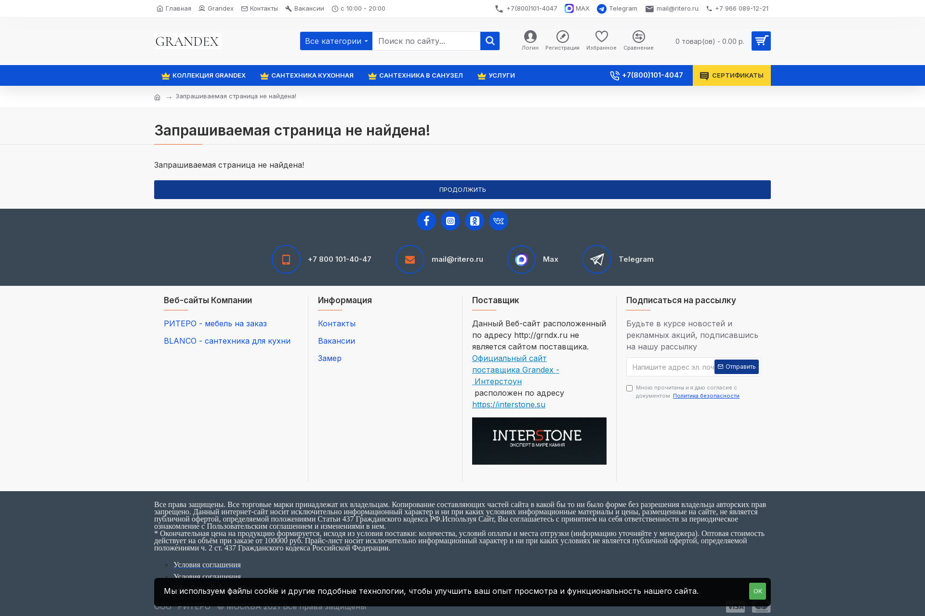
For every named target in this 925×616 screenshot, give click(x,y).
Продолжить (462, 189)
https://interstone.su (508, 404)
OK (757, 591)
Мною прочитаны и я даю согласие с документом (683, 392)
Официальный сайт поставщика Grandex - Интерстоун (515, 369)
